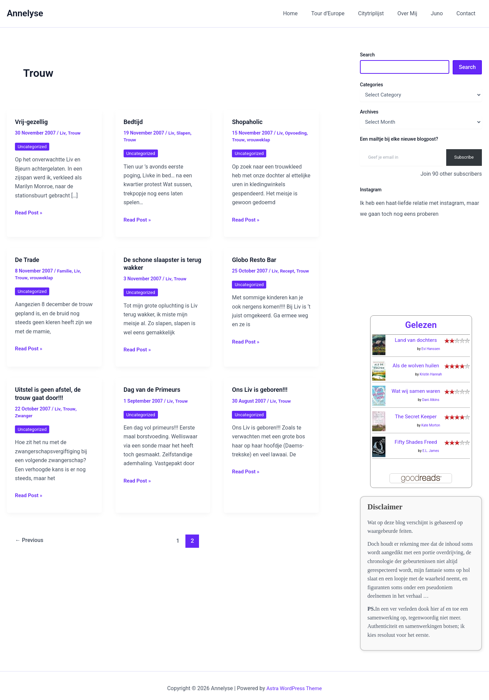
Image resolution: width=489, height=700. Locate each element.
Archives (369, 112)
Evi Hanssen (430, 343)
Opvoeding (296, 133)
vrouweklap (259, 139)
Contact (467, 13)
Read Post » (29, 212)
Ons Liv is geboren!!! (259, 389)
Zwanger (24, 415)
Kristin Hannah (431, 369)
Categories (371, 84)
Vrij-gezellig (31, 121)
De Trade (27, 259)
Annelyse (25, 13)
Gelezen (420, 319)
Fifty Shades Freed (416, 436)
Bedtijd (133, 121)
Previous (31, 540)
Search (367, 54)
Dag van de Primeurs (152, 389)
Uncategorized (33, 146)
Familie (65, 271)
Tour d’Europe (340, 13)
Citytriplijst (381, 13)
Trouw (74, 133)
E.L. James (430, 445)
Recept (287, 271)
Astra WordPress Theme (294, 683)
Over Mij (414, 13)
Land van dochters (416, 334)
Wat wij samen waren (415, 385)
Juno (441, 13)
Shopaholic (247, 121)
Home (305, 13)
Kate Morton (430, 420)
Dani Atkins (430, 394)
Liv (63, 133)
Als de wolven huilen (415, 360)
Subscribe (464, 157)
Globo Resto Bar (254, 259)
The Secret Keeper (416, 411)
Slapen (184, 133)
